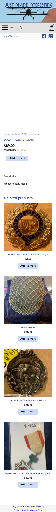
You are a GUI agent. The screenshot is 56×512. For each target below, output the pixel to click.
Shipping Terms (36, 510)
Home (7, 134)
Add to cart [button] (28, 265)
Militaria (16, 134)
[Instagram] (50, 36)
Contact (17, 510)
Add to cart (17, 158)
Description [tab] (10, 176)
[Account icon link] (11, 36)
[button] (20, 28)
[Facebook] (44, 36)
